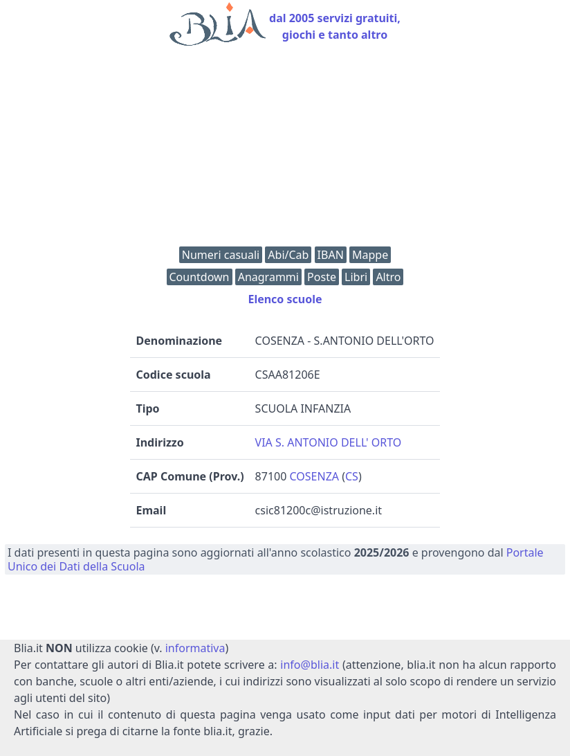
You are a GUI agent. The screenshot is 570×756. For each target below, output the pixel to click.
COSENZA (315, 476)
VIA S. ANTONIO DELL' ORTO (328, 442)
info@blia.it (309, 664)
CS (351, 476)
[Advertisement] (285, 149)
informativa (195, 648)
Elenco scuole (285, 299)
